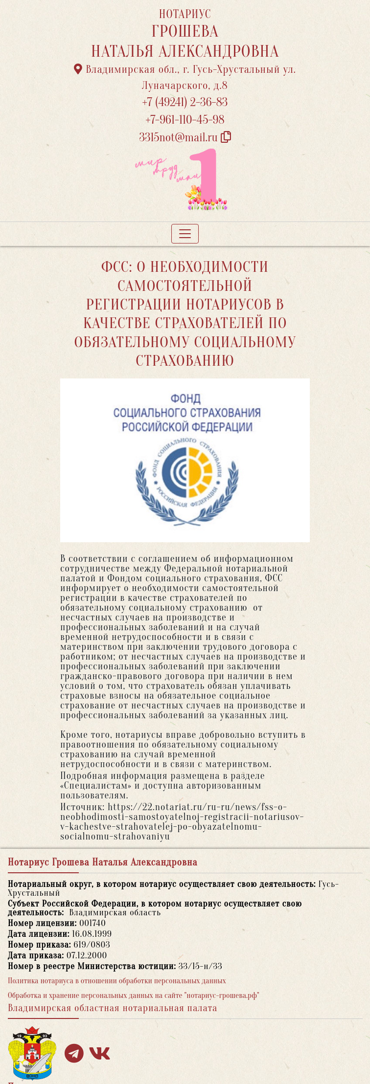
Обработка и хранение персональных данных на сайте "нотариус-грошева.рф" (133, 995)
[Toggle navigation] (185, 233)
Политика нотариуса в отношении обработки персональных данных (117, 980)
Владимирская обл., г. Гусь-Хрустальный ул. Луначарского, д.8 (185, 77)
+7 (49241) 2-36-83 (185, 102)
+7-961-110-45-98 (184, 120)
